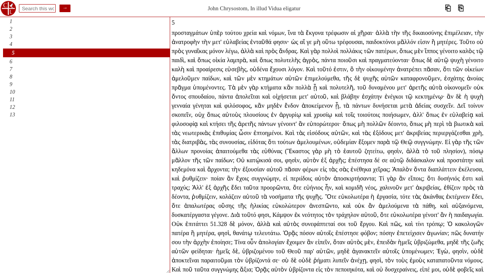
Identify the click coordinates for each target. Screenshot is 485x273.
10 (12, 92)
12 (12, 107)
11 (11, 99)
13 (12, 114)
